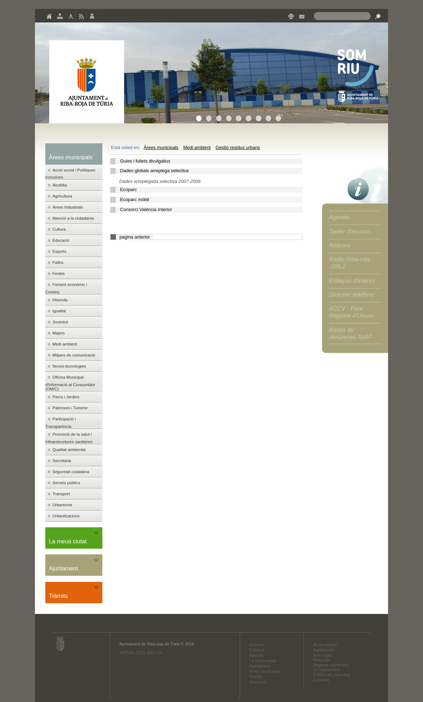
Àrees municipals (161, 147)
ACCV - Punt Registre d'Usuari (351, 312)
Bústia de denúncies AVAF (350, 333)
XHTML (126, 652)
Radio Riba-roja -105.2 (349, 263)
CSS (140, 652)
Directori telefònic (351, 294)
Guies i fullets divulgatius (145, 161)
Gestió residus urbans (237, 147)
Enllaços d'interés (352, 280)
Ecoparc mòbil (134, 199)
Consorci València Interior (146, 209)
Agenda (339, 217)
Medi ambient (197, 147)
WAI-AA (155, 652)
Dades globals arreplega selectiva (154, 170)
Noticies (339, 245)
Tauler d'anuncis (350, 231)
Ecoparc (128, 189)
